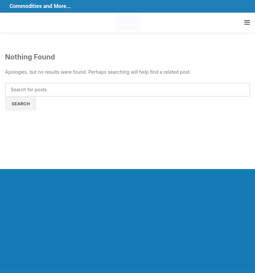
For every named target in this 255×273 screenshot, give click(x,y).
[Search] (127, 90)
